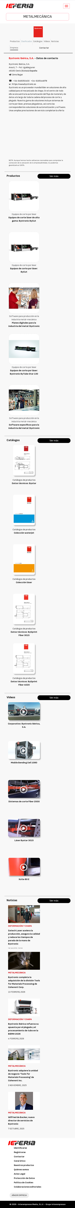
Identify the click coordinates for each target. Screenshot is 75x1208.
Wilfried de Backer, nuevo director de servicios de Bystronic (21, 1120)
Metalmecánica (37, 16)
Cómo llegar (17, 74)
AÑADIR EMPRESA (19, 1195)
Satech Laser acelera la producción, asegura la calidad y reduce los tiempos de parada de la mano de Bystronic (24, 937)
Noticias (55, 41)
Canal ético (19, 1161)
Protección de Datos (24, 1178)
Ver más (54, 176)
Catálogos (37, 41)
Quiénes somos (21, 1169)
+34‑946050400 (21, 81)
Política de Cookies (23, 1182)
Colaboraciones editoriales (27, 1187)
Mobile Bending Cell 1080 (24, 762)
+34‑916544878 (39, 81)
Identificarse (20, 1148)
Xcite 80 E (24, 879)
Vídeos (47, 41)
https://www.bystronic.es (24, 84)
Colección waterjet (24, 533)
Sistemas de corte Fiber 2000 (24, 801)
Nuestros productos (24, 1165)
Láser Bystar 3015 (24, 840)
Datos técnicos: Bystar (24, 483)
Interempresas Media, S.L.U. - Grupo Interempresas (41, 1204)
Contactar (44, 48)
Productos (15, 41)
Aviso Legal (19, 1174)
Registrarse (20, 1152)
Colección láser (24, 582)
